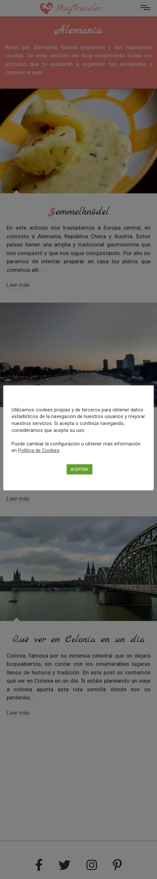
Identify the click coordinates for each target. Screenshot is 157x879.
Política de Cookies (38, 450)
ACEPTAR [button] (79, 469)
